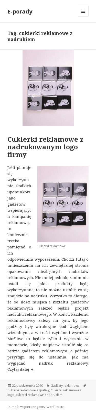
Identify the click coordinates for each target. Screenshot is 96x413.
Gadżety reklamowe (65, 385)
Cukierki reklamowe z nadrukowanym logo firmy (45, 147)
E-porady (20, 11)
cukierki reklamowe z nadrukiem (39, 395)
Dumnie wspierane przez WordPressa (36, 407)
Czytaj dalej (20, 369)
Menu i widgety (83, 16)
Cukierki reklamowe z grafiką (28, 390)
